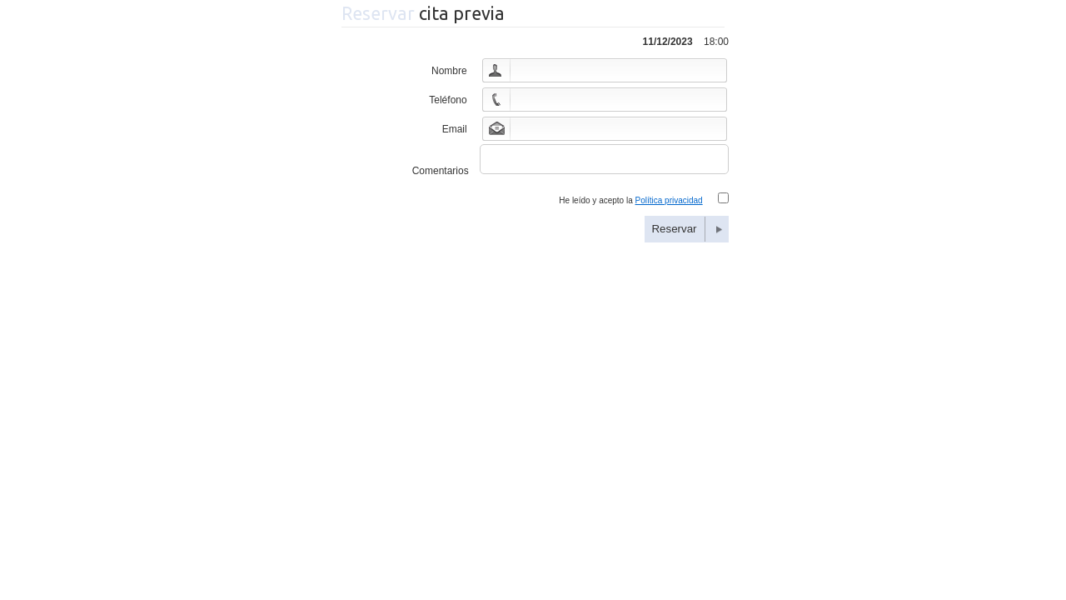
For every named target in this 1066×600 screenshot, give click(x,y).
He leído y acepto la (630, 205)
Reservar (673, 234)
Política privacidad (669, 205)
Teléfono (447, 100)
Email (454, 129)
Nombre (449, 71)
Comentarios (440, 176)
